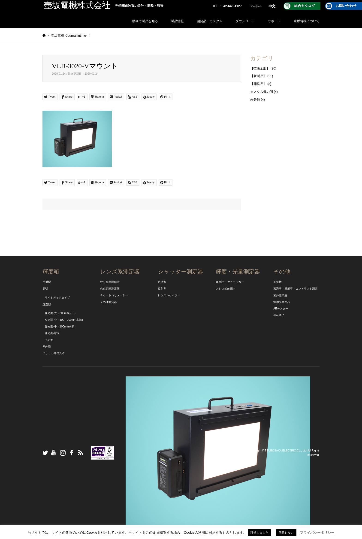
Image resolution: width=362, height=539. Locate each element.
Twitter (44, 452)
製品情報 (177, 21)
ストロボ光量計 (225, 288)
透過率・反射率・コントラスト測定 (295, 288)
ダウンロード (245, 21)
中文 (271, 6)
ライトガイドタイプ (57, 297)
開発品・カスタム (210, 21)
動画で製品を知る (145, 21)
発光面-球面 (52, 333)
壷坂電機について (307, 21)
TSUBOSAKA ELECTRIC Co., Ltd (286, 450)
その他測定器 (108, 302)
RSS (79, 452)
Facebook (70, 452)
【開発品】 (258, 84)
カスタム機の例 (261, 92)
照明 (45, 288)
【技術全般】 (260, 68)
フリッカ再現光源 (53, 353)
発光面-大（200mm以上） (61, 313)
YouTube (52, 452)
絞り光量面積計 (110, 282)
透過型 (46, 304)
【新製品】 (258, 76)
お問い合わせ (346, 6)
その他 (49, 340)
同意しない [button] (286, 532)
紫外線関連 (280, 295)
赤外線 (46, 346)
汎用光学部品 (281, 302)
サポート (274, 21)
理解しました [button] (259, 532)
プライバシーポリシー (317, 532)
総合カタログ (304, 6)
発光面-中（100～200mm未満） (64, 319)
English (256, 6)
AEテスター (280, 308)
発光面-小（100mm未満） (61, 326)
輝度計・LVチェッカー (230, 282)
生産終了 (278, 315)
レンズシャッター (169, 295)
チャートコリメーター (114, 295)
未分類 (255, 99)
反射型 (46, 282)
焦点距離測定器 (110, 288)
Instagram (61, 452)
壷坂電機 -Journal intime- (69, 35)
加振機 (277, 282)
